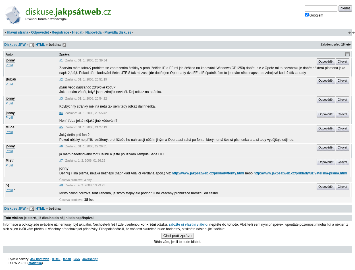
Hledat (77, 32)
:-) (7, 185)
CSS (77, 259)
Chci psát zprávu (177, 236)
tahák (67, 259)
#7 (61, 160)
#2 (61, 79)
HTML (40, 45)
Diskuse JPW (15, 45)
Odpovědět (40, 32)
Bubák (11, 79)
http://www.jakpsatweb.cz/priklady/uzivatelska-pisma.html (300, 173)
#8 (61, 185)
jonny (10, 60)
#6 (61, 146)
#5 (61, 127)
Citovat (342, 61)
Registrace (60, 32)
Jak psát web (39, 259)
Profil (9, 65)
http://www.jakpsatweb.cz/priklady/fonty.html (208, 173)
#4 (61, 113)
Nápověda (93, 32)
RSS (64, 45)
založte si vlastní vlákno (188, 224)
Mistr (10, 160)
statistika (35, 263)
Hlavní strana (17, 32)
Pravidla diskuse (118, 32)
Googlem (314, 15)
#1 (61, 60)
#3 (61, 98)
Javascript (89, 259)
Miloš (10, 127)
